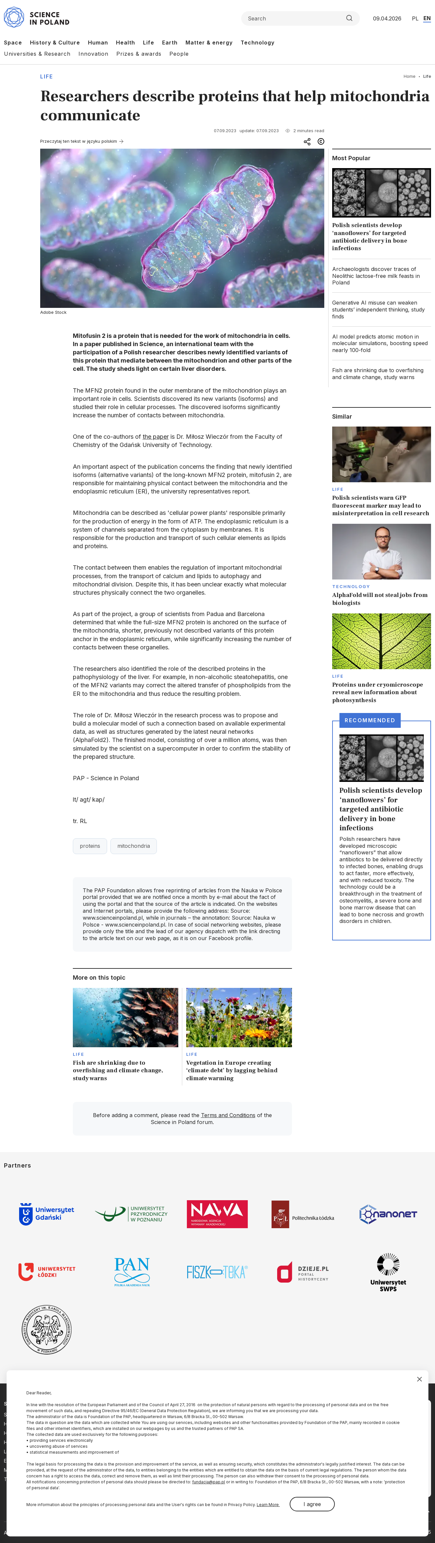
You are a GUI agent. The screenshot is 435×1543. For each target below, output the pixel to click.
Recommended (370, 720)
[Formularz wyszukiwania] (300, 18)
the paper (156, 436)
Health (125, 42)
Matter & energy (209, 42)
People (179, 53)
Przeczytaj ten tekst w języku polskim (78, 141)
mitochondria (133, 846)
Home (410, 76)
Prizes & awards (138, 53)
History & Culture (55, 42)
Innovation (93, 53)
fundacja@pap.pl (208, 1481)
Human (98, 42)
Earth (170, 42)
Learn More (268, 1504)
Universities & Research (37, 53)
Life (148, 42)
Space (13, 42)
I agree (312, 1504)
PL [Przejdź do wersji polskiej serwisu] (415, 18)
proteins (90, 846)
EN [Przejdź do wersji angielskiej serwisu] (427, 18)
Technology (258, 42)
